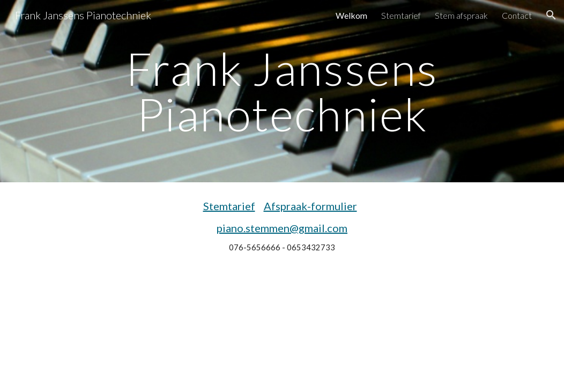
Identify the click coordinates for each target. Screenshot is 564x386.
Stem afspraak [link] (461, 15)
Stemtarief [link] (401, 15)
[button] (551, 15)
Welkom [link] (351, 15)
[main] (282, 91)
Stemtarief (229, 205)
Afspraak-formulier (310, 205)
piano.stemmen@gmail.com (282, 227)
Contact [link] (517, 15)
